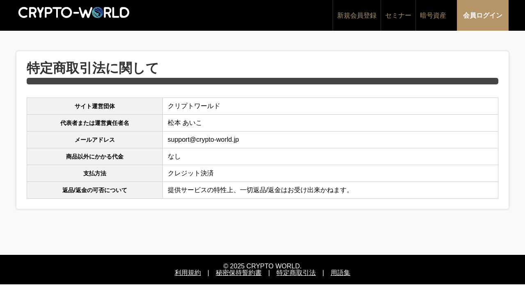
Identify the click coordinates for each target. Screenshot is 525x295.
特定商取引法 (296, 272)
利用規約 (188, 272)
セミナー (398, 15)
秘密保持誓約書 (239, 272)
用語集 (340, 272)
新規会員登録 (357, 15)
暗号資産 (433, 15)
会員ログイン (482, 15)
